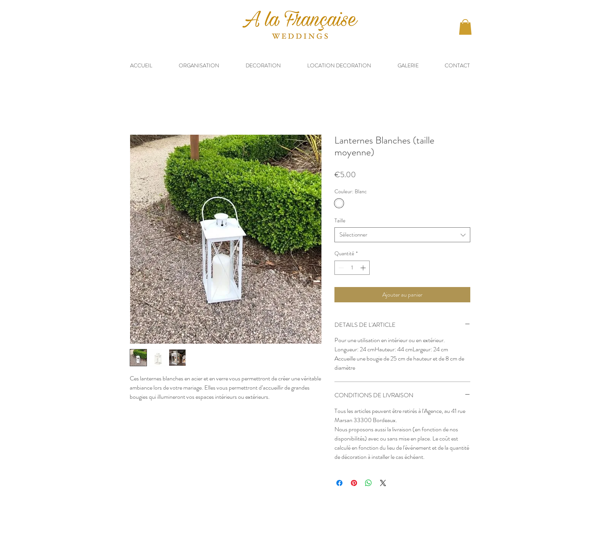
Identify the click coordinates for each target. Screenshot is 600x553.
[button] (465, 27)
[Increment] (363, 267)
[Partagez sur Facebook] (339, 483)
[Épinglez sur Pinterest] (354, 483)
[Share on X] (383, 483)
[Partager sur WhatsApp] (368, 483)
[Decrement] (340, 267)
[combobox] (402, 234)
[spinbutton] (352, 267)
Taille (340, 220)
